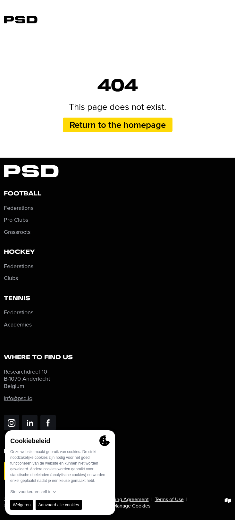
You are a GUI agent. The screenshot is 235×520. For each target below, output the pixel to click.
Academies (18, 324)
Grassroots (17, 232)
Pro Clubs (16, 220)
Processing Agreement (123, 499)
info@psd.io (18, 398)
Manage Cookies (131, 505)
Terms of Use (169, 499)
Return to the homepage (118, 124)
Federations (18, 208)
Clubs (11, 278)
